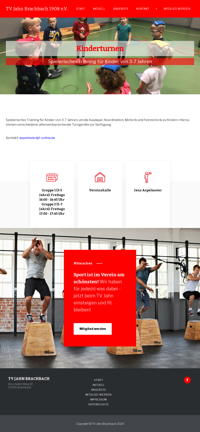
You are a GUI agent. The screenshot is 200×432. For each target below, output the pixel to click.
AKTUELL (99, 8)
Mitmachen (83, 263)
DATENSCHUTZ (98, 404)
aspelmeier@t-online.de (37, 138)
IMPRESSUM (98, 399)
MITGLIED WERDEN (177, 8)
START (80, 8)
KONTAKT (142, 8)
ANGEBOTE (120, 8)
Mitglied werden (92, 329)
